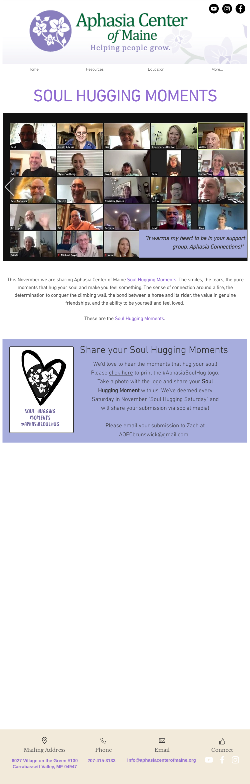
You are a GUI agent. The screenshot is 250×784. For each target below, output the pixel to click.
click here (121, 372)
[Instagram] (227, 9)
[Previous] (9, 187)
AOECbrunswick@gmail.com (153, 434)
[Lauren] (125, 255)
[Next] (241, 187)
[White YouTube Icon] (209, 760)
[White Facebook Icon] (222, 760)
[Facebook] (240, 9)
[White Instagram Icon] (235, 760)
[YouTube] (214, 9)
